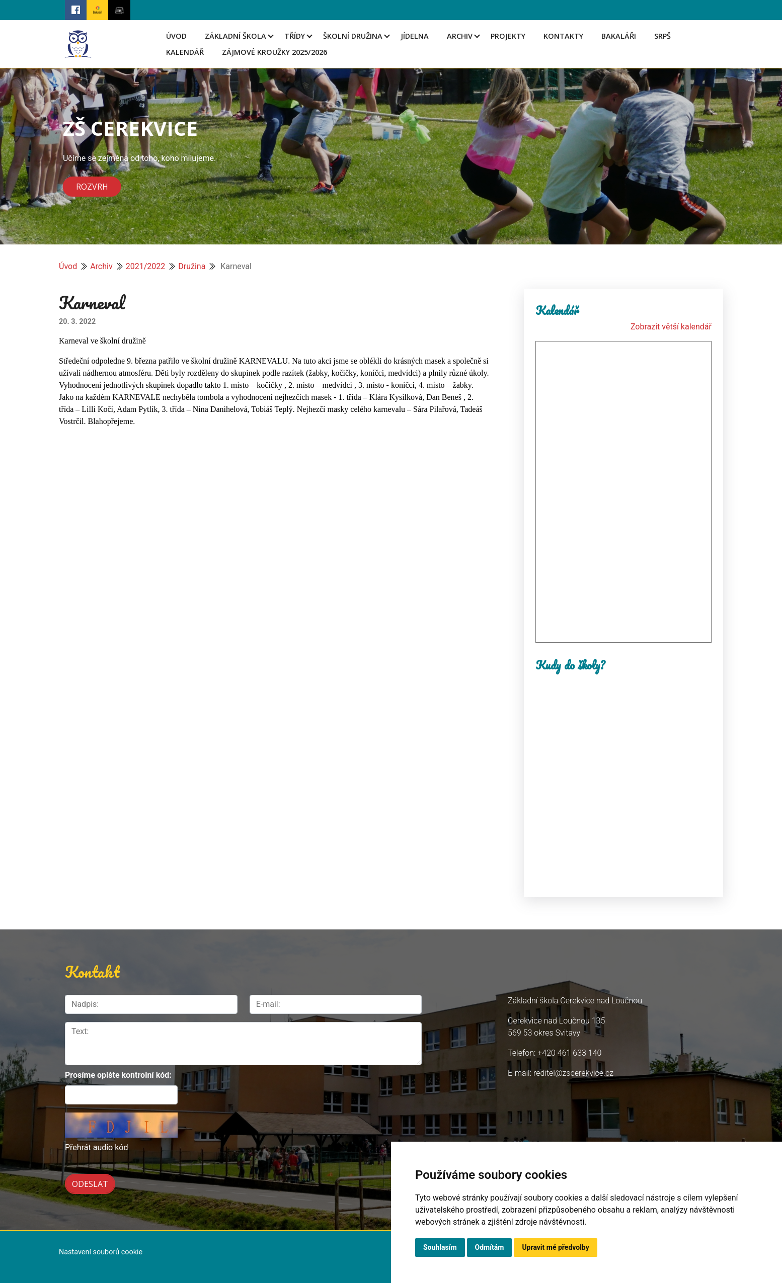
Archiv (460, 36)
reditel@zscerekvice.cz (573, 1073)
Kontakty (563, 36)
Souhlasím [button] (440, 1247)
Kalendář (185, 52)
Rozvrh (92, 186)
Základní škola (235, 36)
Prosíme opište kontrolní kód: (118, 1075)
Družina (191, 266)
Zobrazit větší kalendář (671, 326)
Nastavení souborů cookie (100, 1252)
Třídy (294, 36)
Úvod (176, 36)
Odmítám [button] (489, 1247)
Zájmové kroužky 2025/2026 (274, 52)
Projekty (508, 36)
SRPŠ (662, 36)
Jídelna (415, 36)
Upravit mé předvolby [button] (555, 1247)
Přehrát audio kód (96, 1147)
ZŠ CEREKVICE (130, 128)
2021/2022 (146, 266)
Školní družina (352, 36)
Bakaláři (618, 36)
